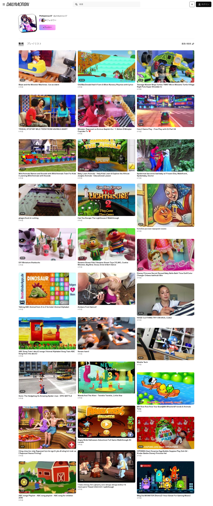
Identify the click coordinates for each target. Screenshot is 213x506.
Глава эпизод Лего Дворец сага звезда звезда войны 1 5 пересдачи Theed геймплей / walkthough (102, 486)
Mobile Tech (142, 362)
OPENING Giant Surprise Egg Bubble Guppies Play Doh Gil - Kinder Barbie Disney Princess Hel (163, 452)
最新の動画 (188, 43)
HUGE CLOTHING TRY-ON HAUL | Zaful (154, 318)
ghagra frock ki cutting (28, 218)
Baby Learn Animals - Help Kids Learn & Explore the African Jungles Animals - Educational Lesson (103, 175)
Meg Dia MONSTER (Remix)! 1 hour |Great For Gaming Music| (163, 496)
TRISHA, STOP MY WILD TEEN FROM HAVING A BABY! (43, 129)
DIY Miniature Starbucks (29, 263)
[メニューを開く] (4, 4)
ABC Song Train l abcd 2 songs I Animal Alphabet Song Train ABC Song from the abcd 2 (47, 352)
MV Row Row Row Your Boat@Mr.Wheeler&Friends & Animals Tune (164, 408)
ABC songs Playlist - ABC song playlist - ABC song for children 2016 (46, 497)
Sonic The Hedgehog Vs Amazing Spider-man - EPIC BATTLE (45, 396)
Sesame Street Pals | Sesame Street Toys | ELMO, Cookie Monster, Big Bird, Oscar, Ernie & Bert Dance (103, 264)
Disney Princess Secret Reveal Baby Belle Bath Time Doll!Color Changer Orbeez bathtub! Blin (164, 274)
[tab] (21, 44)
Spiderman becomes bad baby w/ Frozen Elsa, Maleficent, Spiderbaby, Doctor (162, 175)
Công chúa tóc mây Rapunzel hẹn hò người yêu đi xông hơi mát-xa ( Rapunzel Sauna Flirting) (47, 452)
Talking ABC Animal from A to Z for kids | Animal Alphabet (44, 307)
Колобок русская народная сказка (151, 229)
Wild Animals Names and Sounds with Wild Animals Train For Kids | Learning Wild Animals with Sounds (47, 175)
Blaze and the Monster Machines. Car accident (39, 85)
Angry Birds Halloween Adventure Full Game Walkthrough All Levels (104, 441)
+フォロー (47, 27)
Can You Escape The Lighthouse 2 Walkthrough (98, 218)
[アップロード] (192, 4)
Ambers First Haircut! (87, 307)
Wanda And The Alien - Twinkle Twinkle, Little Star (100, 396)
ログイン (203, 4)
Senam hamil (83, 351)
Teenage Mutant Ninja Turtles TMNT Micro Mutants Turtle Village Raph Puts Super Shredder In (165, 86)
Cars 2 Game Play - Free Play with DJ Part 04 (156, 129)
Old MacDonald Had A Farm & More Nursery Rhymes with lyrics (105, 85)
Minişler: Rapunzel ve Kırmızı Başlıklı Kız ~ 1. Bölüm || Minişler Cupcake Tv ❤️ (105, 130)
